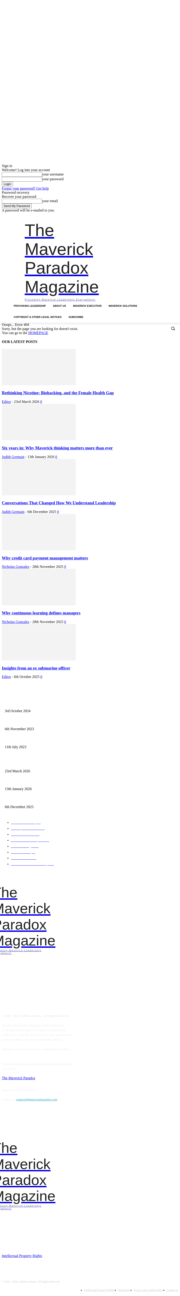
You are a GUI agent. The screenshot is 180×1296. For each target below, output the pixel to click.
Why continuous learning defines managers (41, 613)
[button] (172, 328)
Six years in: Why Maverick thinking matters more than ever (57, 448)
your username (53, 174)
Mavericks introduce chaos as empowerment (29, 722)
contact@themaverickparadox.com (36, 1099)
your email (50, 201)
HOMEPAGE (38, 333)
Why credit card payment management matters (45, 558)
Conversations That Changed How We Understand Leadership (59, 502)
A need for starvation (16, 740)
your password (53, 179)
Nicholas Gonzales (15, 567)
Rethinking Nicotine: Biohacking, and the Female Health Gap (58, 392)
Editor (6, 402)
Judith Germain (13, 457)
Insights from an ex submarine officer (36, 668)
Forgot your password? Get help (25, 188)
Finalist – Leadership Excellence (23, 704)
